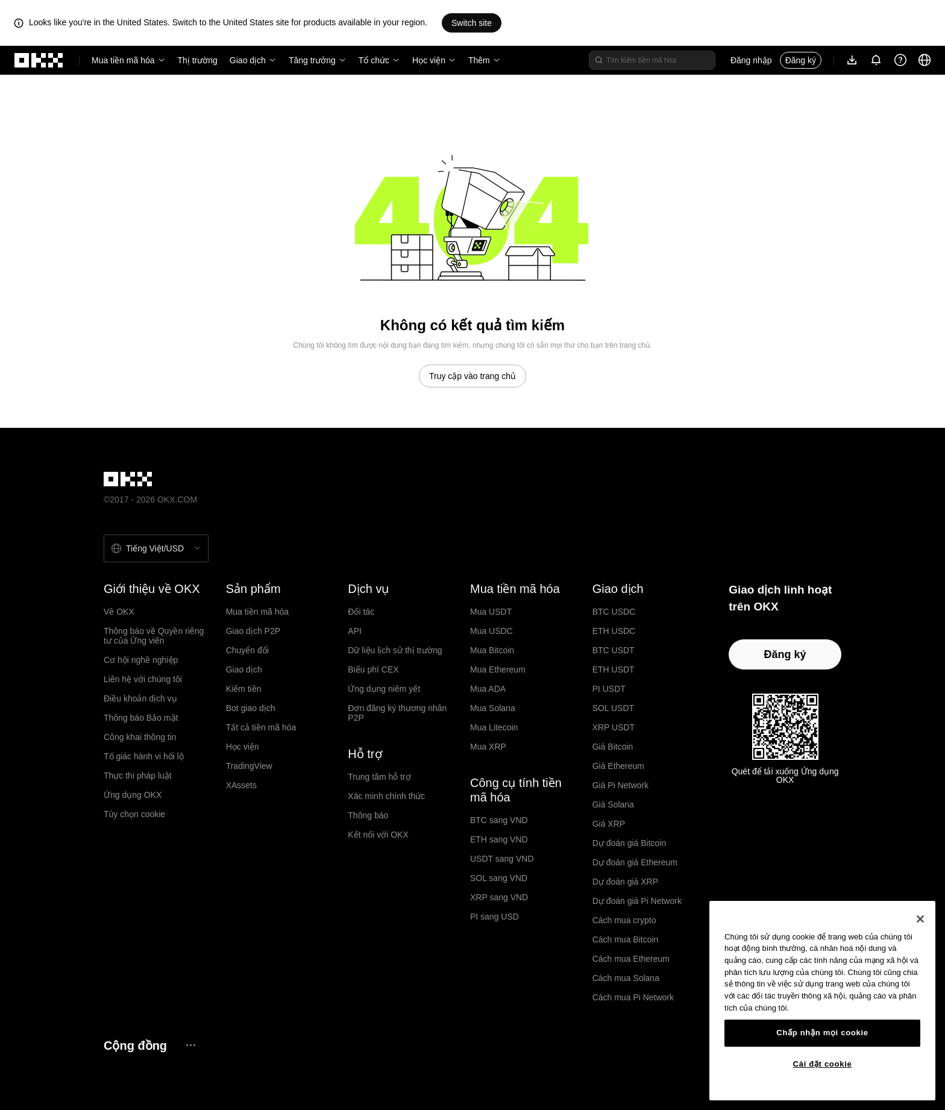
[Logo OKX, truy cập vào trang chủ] (39, 60)
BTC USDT (613, 650)
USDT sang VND (502, 859)
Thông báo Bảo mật (141, 718)
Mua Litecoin (494, 727)
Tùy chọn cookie (134, 814)
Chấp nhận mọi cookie (822, 1032)
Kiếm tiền (244, 689)
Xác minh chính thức (386, 796)
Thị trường (198, 60)
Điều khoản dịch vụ (140, 698)
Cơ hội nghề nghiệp (141, 660)
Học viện (428, 60)
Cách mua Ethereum (631, 959)
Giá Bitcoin (612, 746)
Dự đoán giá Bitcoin (629, 843)
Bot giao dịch (250, 708)
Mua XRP (488, 746)
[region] (822, 1000)
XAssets (241, 785)
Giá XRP (608, 824)
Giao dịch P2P (253, 631)
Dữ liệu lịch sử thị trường (395, 650)
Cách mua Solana (625, 978)
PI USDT (609, 689)
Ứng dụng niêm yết (384, 689)
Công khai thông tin (140, 737)
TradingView (249, 766)
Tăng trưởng (312, 60)
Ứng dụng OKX (133, 795)
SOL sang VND (498, 878)
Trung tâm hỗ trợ (379, 777)
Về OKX (119, 611)
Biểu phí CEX (373, 669)
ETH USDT (613, 669)
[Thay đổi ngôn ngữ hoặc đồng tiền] (924, 60)
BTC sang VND (499, 820)
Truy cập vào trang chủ (472, 376)
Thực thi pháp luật (138, 775)
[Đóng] (920, 919)
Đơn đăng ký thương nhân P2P (397, 713)
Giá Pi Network (620, 785)
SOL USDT (613, 708)
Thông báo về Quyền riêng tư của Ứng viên (154, 635)
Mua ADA (488, 689)
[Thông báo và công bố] (876, 60)
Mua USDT (491, 611)
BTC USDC (614, 611)
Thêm (479, 60)
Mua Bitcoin (492, 650)
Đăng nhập (751, 60)
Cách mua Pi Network (633, 997)
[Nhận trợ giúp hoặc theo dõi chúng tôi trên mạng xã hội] (900, 60)
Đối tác (361, 611)
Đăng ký (800, 60)
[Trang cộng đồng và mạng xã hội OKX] (190, 1045)
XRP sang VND (499, 897)
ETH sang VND (499, 839)
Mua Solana (492, 708)
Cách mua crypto (624, 920)
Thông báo (368, 815)
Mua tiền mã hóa (123, 60)
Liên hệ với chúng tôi (143, 679)
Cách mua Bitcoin (625, 939)
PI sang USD (494, 916)
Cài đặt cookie (822, 1063)
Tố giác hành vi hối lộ (144, 756)
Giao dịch (248, 60)
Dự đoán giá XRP (625, 881)
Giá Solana (613, 804)
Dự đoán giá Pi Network (637, 901)
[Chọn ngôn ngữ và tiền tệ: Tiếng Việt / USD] (156, 548)
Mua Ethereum (498, 669)
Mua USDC (491, 631)
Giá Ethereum (618, 766)
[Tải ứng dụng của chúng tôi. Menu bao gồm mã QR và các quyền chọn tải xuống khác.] (852, 60)
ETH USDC (614, 631)
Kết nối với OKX (378, 834)
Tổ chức (374, 60)
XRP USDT (613, 727)
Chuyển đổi (247, 650)
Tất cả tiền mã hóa (261, 727)
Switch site (471, 23)
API (355, 631)
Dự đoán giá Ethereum (634, 862)
